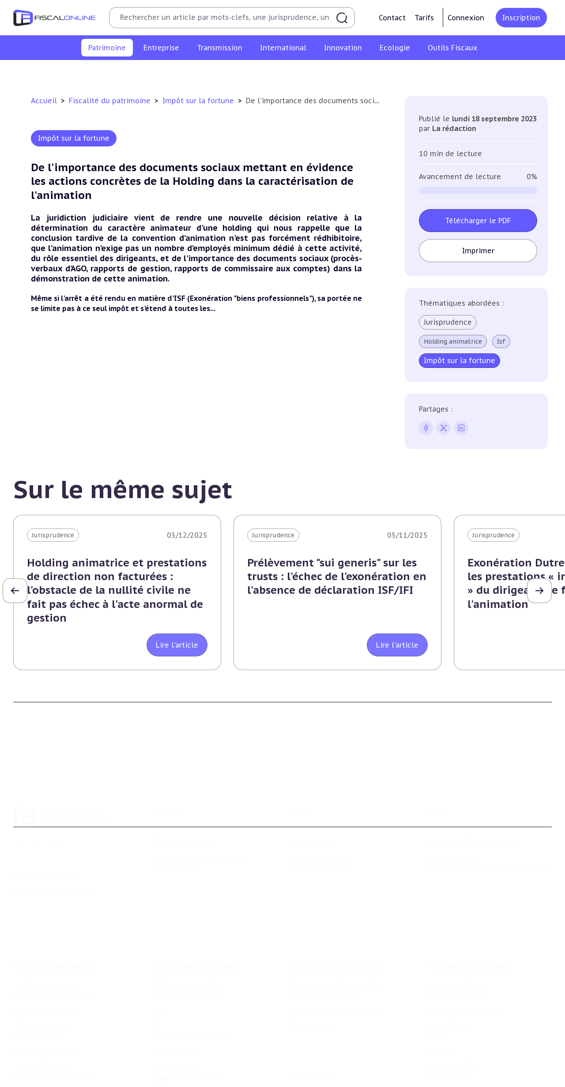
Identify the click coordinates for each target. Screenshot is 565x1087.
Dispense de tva (314, 964)
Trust (436, 978)
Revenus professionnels (188, 937)
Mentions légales (454, 813)
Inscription (521, 17)
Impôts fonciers (363, 72)
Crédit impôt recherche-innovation (66, 1047)
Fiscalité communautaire (466, 951)
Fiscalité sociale (175, 1004)
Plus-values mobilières (325, 937)
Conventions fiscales (459, 924)
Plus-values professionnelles (334, 924)
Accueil (44, 100)
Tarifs (424, 17)
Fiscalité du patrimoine (111, 100)
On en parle (448, 1029)
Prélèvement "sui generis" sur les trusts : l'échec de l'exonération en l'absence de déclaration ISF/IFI (336, 576)
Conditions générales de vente (474, 800)
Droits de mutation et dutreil (335, 951)
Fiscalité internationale (468, 906)
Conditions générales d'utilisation (479, 786)
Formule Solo (310, 800)
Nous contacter (175, 826)
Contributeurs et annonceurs (196, 813)
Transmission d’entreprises (335, 906)
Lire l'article (177, 645)
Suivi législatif (312, 1074)
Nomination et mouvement (470, 1047)
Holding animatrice (453, 341)
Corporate (167, 1018)
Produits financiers (506, 72)
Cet (156, 964)
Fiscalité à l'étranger (459, 937)
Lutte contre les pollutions (193, 1047)
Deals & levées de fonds (464, 1061)
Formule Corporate (319, 813)
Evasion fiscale (450, 964)
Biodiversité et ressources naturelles (207, 1061)
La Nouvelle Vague (72, 848)
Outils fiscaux (313, 1029)
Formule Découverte (322, 786)
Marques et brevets (42, 1074)
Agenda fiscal (309, 1061)
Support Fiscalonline (183, 800)
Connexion (466, 17)
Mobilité (440, 991)
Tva (156, 951)
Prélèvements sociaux (432, 72)
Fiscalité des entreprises (194, 906)
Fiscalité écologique (186, 1029)
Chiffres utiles (312, 1047)
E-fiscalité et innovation (55, 1029)
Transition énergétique (186, 1074)
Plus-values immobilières (142, 72)
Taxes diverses (173, 991)
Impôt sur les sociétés (185, 924)
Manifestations (451, 1074)
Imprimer (478, 250)
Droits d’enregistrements (189, 978)
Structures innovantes (48, 1061)
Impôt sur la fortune (224, 72)
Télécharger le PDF (478, 220)
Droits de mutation (298, 72)
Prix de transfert (453, 1004)
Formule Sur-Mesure (322, 826)
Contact (392, 17)
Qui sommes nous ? (181, 786)
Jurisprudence (448, 322)
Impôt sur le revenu (61, 72)
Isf (501, 341)
